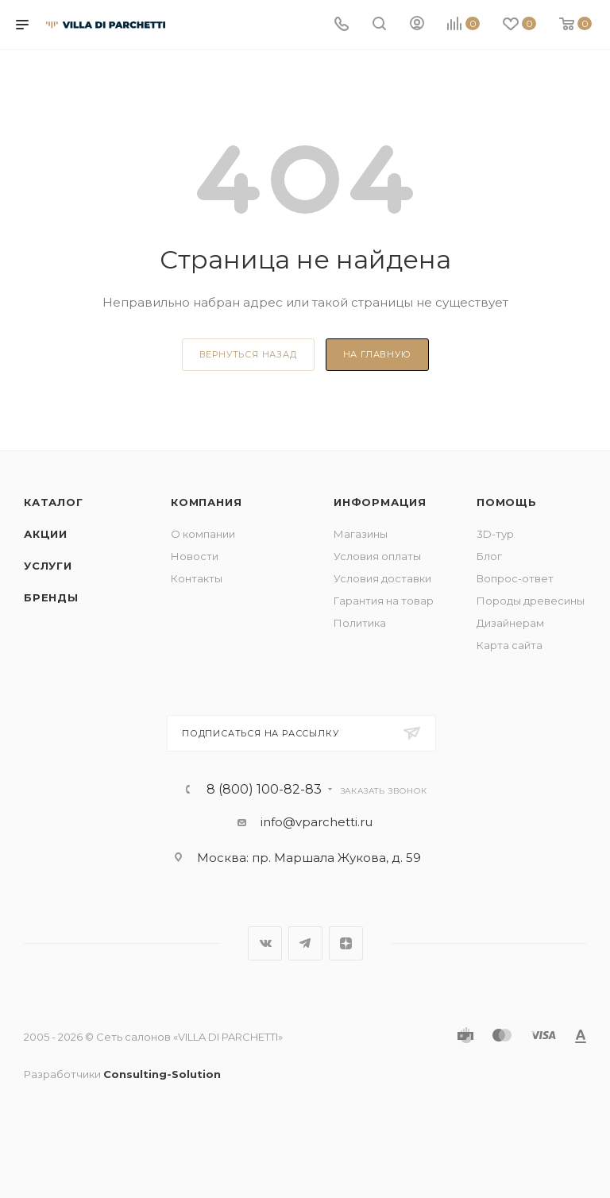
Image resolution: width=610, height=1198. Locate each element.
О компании (203, 534)
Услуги (48, 565)
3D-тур (495, 534)
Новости (194, 556)
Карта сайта (509, 645)
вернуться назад (248, 354)
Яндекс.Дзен (346, 943)
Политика (360, 622)
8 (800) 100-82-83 (264, 789)
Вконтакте (265, 943)
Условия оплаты (377, 556)
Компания (206, 502)
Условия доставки (382, 578)
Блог (489, 556)
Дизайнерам (510, 622)
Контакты (196, 578)
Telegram (305, 943)
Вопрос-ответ (515, 578)
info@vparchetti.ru (317, 821)
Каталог (53, 502)
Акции (46, 534)
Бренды (51, 597)
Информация (380, 502)
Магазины (361, 534)
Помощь (507, 502)
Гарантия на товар (384, 600)
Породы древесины (531, 600)
